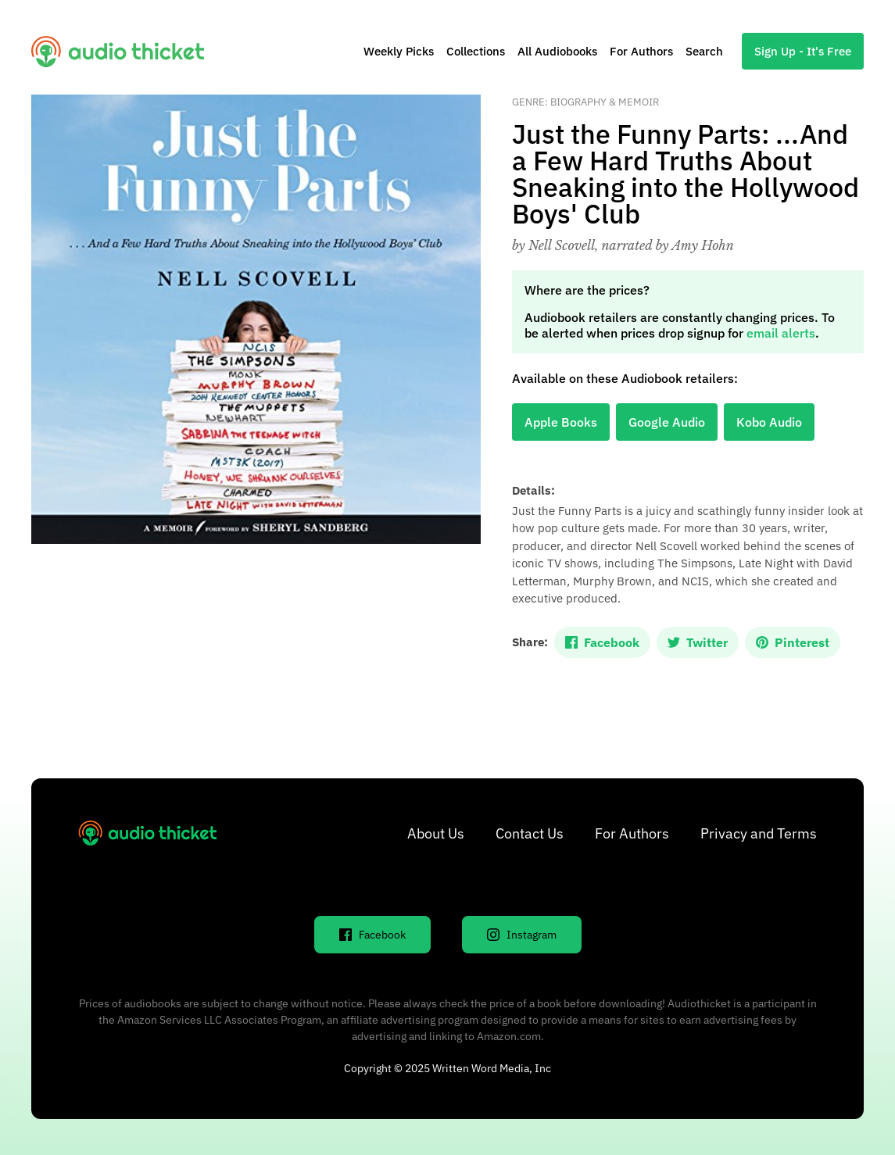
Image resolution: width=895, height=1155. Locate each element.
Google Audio (666, 422)
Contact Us (530, 833)
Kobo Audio (769, 422)
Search (704, 51)
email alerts (780, 333)
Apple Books (560, 422)
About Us (435, 833)
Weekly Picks (398, 51)
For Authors (641, 51)
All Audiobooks (557, 51)
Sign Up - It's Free (802, 51)
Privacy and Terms (758, 833)
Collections (475, 51)
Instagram (522, 935)
